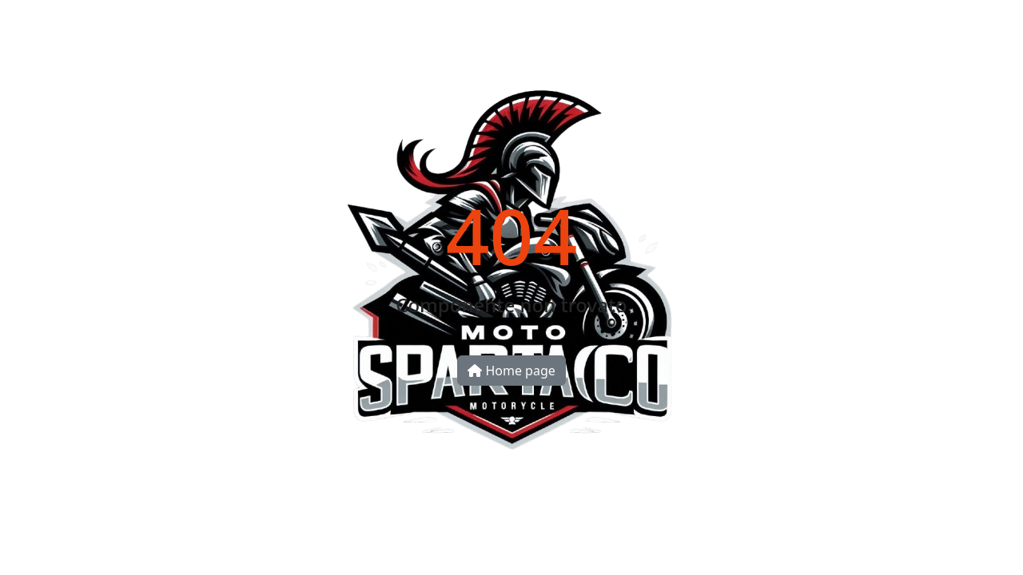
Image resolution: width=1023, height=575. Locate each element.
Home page (511, 370)
